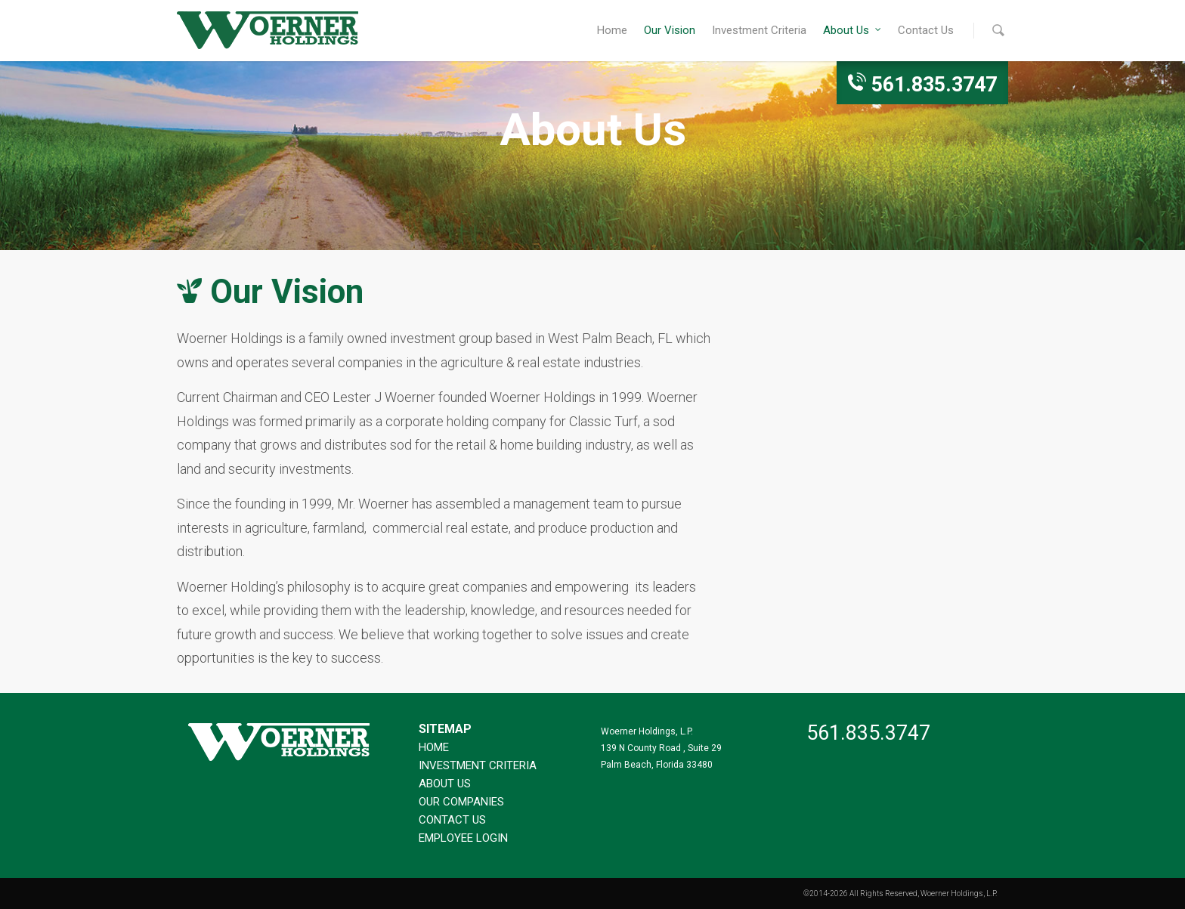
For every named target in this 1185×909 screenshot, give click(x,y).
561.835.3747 (934, 85)
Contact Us (926, 30)
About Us (853, 31)
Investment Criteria (759, 30)
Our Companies (461, 802)
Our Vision (669, 30)
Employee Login (463, 838)
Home (612, 30)
